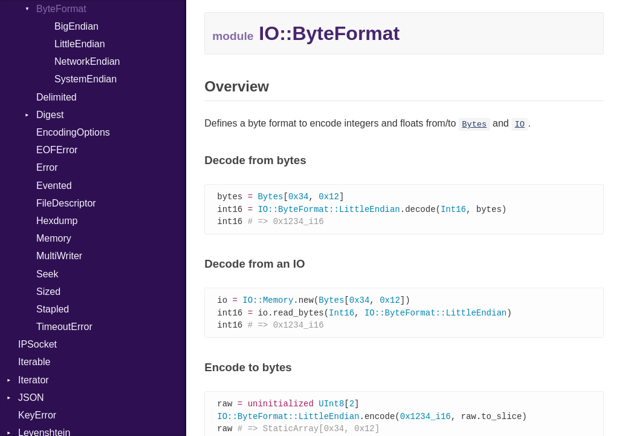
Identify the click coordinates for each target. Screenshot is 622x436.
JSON (31, 397)
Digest (49, 115)
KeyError (37, 415)
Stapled (52, 309)
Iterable (34, 362)
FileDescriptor (66, 203)
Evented (54, 185)
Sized (48, 291)
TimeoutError (64, 327)
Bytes (474, 124)
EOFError (56, 150)
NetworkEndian (87, 61)
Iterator (33, 380)
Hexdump (56, 221)
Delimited (56, 97)
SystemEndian (85, 79)
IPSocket (37, 344)
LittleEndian (79, 44)
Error (47, 167)
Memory (53, 238)
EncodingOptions (73, 132)
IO (520, 124)
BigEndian (76, 26)
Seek (47, 274)
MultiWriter (59, 256)
